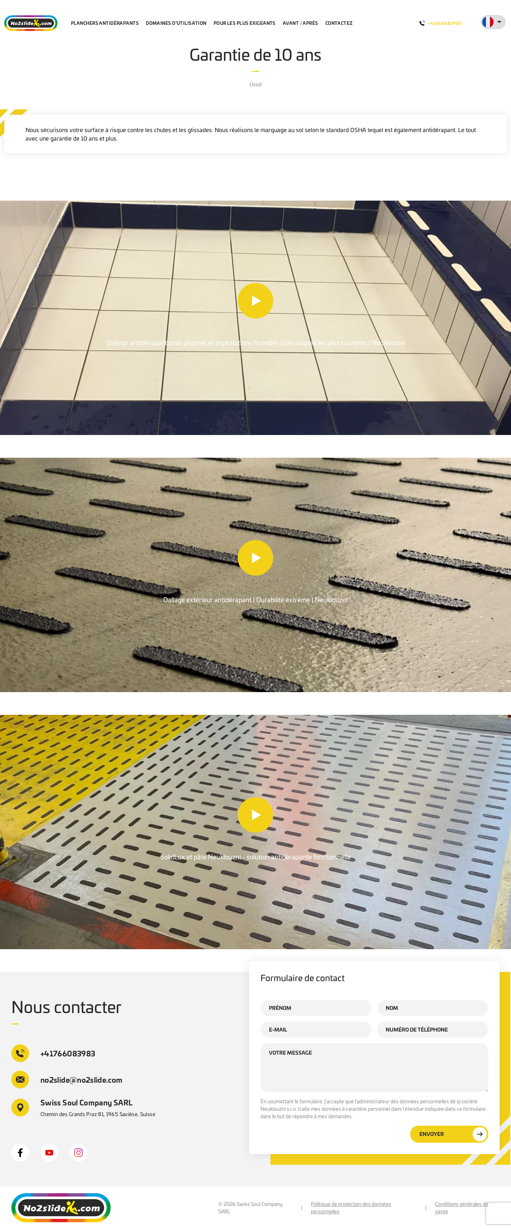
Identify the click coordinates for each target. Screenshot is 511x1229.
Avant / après (300, 23)
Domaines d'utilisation (176, 23)
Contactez (339, 23)
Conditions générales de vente (461, 1207)
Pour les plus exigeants (245, 23)
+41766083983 (440, 23)
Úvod (255, 84)
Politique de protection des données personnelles (351, 1207)
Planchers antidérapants (105, 23)
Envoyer (453, 1134)
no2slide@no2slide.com (67, 1079)
